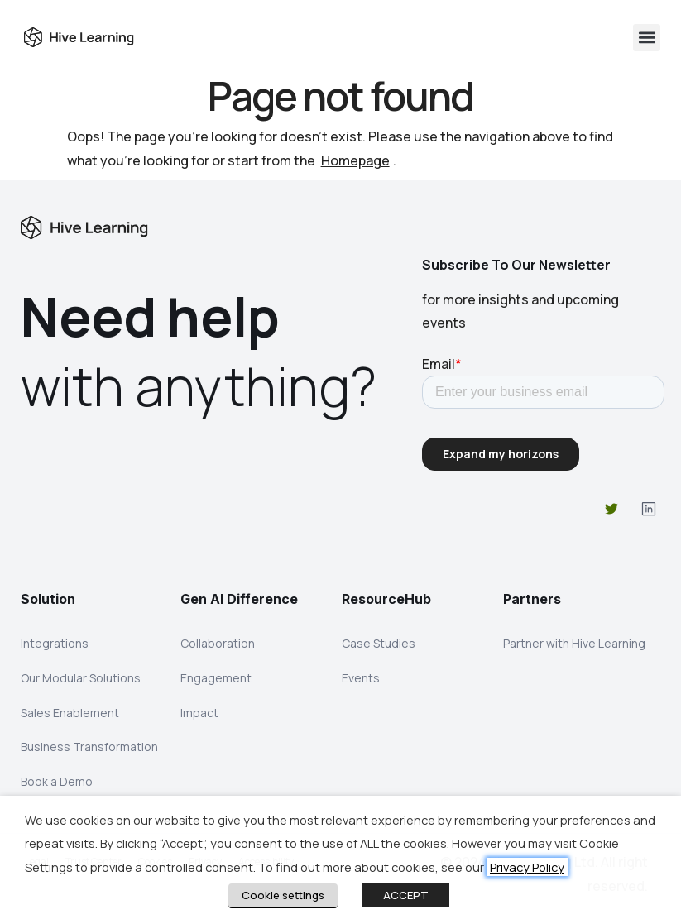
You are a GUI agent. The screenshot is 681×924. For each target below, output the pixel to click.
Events (361, 678)
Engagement (216, 678)
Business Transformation (89, 747)
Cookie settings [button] (283, 895)
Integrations (55, 643)
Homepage (355, 160)
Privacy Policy (527, 867)
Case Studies (378, 643)
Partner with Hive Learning (574, 643)
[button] (646, 37)
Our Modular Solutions (81, 678)
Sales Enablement (70, 713)
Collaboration (217, 643)
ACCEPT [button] (406, 895)
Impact (199, 713)
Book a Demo (57, 782)
